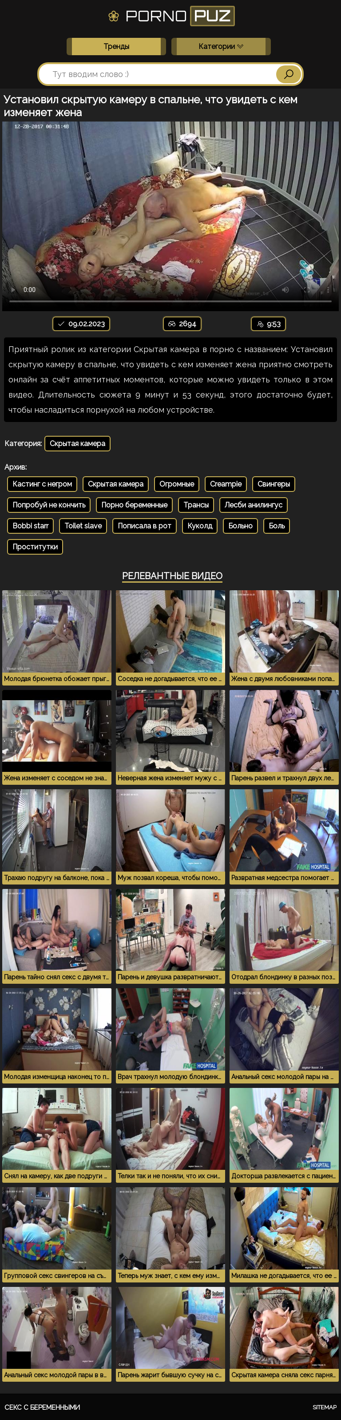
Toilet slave (83, 526)
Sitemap (325, 1407)
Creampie (226, 484)
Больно (240, 526)
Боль (277, 526)
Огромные (176, 484)
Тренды (116, 46)
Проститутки (35, 547)
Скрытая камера (77, 443)
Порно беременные (134, 505)
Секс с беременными (42, 1408)
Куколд (199, 526)
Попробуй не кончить (48, 505)
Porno (171, 16)
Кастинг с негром (42, 484)
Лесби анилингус (253, 505)
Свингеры (274, 484)
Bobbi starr (30, 526)
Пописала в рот (144, 526)
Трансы (196, 505)
